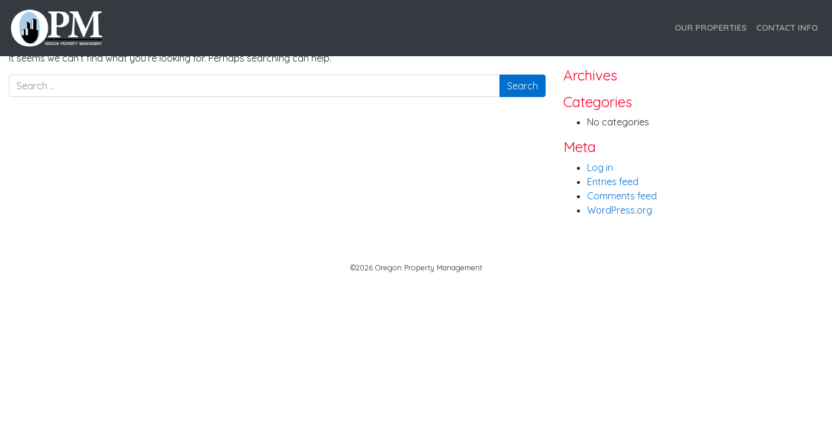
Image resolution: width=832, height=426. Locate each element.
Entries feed (612, 182)
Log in (600, 167)
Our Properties (711, 27)
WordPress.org (619, 210)
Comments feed (622, 196)
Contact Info (787, 27)
